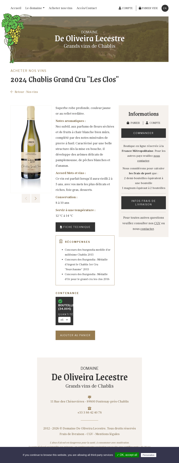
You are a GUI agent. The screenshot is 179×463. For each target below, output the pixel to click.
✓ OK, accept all (127, 454)
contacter (147, 229)
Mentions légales (107, 434)
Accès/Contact (87, 8)
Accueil (15, 8)
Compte (153, 123)
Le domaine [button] (33, 8)
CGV (157, 223)
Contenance (67, 293)
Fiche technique (75, 226)
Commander (143, 133)
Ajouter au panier (75, 335)
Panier (133, 123)
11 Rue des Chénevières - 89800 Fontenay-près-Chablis (89, 400)
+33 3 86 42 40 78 (89, 411)
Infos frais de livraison (143, 202)
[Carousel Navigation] (30, 198)
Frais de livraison (72, 434)
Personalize (149, 455)
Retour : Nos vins (24, 92)
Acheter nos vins (60, 8)
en (165, 8)
